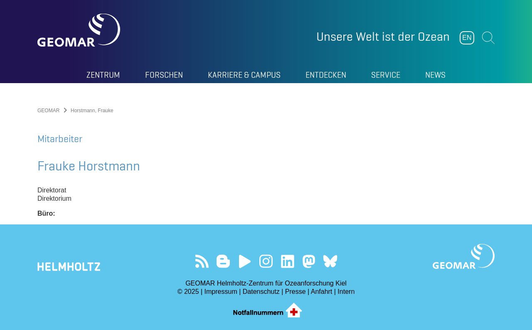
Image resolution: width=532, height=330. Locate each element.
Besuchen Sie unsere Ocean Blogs (223, 261)
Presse (295, 291)
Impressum (220, 291)
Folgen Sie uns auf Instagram (266, 261)
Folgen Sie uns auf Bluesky (330, 261)
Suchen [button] (488, 38)
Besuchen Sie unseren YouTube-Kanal (244, 261)
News (435, 74)
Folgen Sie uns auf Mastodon (308, 261)
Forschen (164, 74)
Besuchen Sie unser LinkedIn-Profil (287, 261)
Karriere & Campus (244, 74)
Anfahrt (321, 291)
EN (466, 37)
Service (385, 74)
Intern (346, 291)
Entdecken (325, 74)
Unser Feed (202, 261)
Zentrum (103, 74)
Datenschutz (261, 291)
